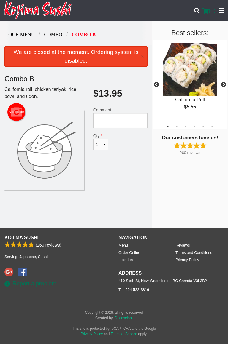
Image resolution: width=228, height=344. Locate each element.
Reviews (182, 245)
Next (224, 85)
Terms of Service (124, 334)
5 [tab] (203, 126)
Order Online (129, 252)
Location (125, 259)
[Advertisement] (76, 209)
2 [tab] (177, 126)
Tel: (133, 289)
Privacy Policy (187, 259)
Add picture (16, 112)
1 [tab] (168, 126)
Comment (120, 118)
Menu (123, 245)
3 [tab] (186, 126)
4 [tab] (194, 126)
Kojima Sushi (21, 237)
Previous (156, 85)
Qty (100, 141)
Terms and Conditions (193, 252)
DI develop (123, 318)
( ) (209, 10)
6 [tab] (212, 126)
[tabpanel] (190, 81)
